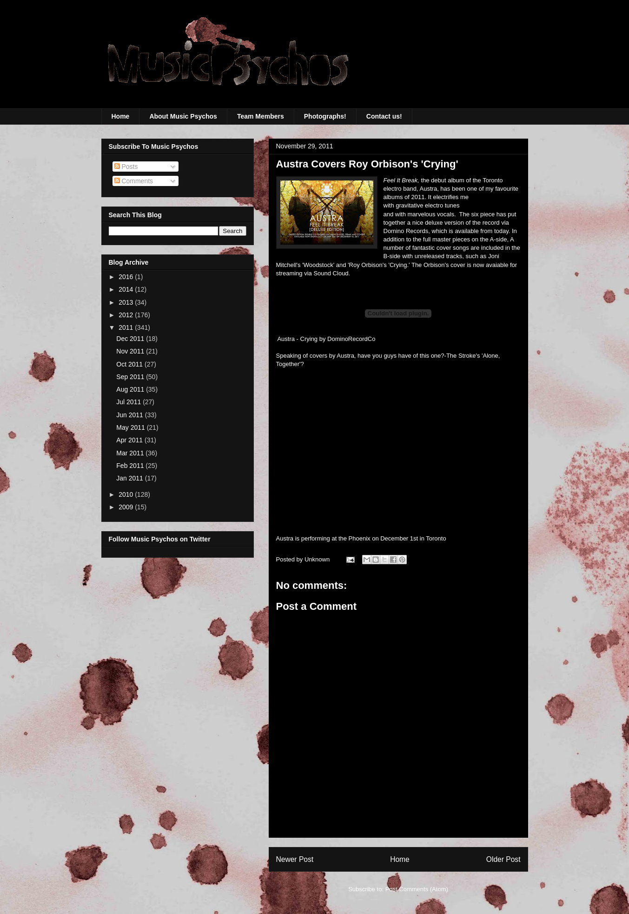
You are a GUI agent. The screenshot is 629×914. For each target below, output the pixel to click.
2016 (127, 276)
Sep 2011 (131, 376)
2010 (127, 494)
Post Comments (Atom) (416, 889)
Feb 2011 (131, 465)
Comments (133, 181)
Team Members (260, 116)
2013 (127, 302)
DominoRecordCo (351, 338)
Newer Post (295, 859)
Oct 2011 (130, 364)
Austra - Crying (297, 338)
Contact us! (384, 116)
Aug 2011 (131, 389)
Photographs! (325, 116)
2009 (127, 507)
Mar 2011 (131, 453)
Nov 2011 (131, 351)
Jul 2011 (129, 402)
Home (121, 116)
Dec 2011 (131, 338)
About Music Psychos (183, 116)
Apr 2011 (130, 440)
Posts (126, 166)
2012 (127, 315)
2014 (127, 289)
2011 (127, 327)
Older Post (503, 859)
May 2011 (131, 427)
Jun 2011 (130, 415)
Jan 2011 (130, 478)
